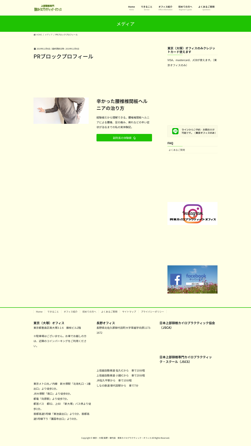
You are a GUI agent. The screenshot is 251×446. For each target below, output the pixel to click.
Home (39, 311)
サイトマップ (129, 311)
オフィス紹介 (71, 311)
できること (53, 311)
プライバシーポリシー (152, 311)
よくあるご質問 (177, 149)
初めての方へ (89, 311)
